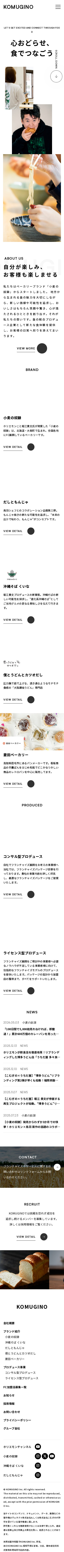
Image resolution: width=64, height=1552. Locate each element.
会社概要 (9, 1323)
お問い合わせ (11, 1412)
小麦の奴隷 (29, 1022)
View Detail (26, 1236)
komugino (18, 7)
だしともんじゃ (15, 1348)
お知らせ (9, 1395)
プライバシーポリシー (17, 1420)
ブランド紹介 (11, 1331)
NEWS (24, 1045)
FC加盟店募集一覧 (14, 1387)
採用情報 (9, 1403)
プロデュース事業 (14, 1367)
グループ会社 (11, 1428)
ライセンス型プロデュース (22, 1378)
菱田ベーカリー (15, 1359)
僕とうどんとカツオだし (20, 1353)
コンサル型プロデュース (20, 1372)
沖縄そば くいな (15, 1342)
